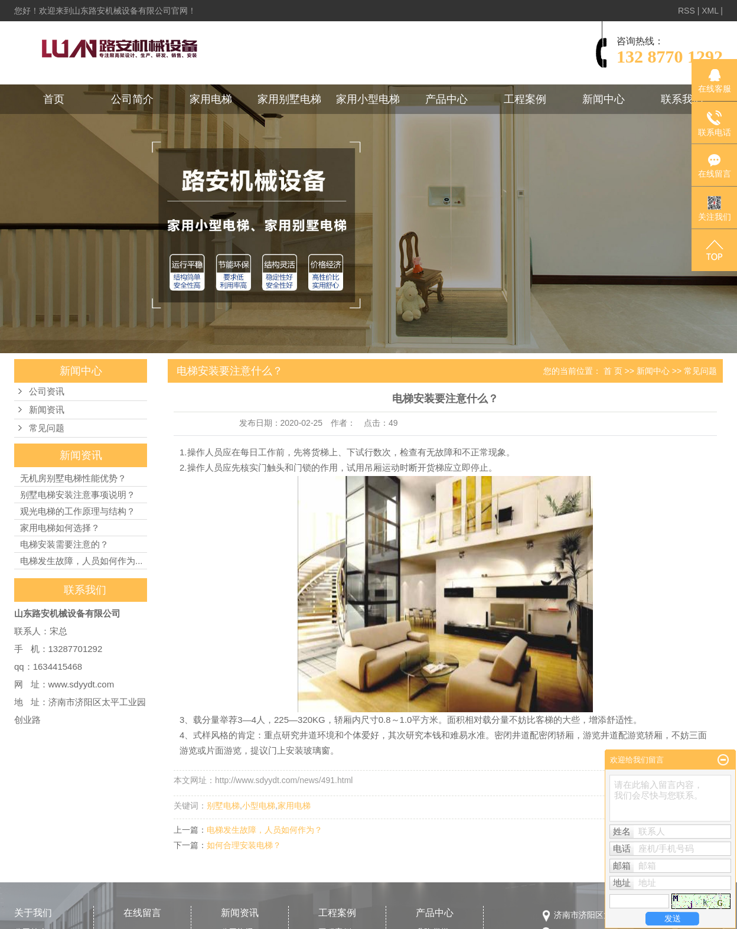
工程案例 (525, 99)
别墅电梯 (223, 805)
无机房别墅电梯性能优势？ (73, 478)
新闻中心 (603, 99)
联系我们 (682, 99)
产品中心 (446, 99)
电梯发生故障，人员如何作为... (81, 561)
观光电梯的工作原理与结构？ (77, 511)
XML (710, 10)
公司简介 (132, 99)
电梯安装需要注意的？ (64, 544)
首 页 (613, 371)
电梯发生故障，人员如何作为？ (264, 830)
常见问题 (46, 428)
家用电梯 (211, 99)
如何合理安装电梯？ (244, 845)
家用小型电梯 (368, 99)
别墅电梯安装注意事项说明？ (77, 495)
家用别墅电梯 (289, 99)
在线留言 (142, 913)
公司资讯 (46, 391)
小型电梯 (258, 805)
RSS (686, 10)
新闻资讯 (46, 410)
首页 (53, 99)
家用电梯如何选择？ (60, 528)
